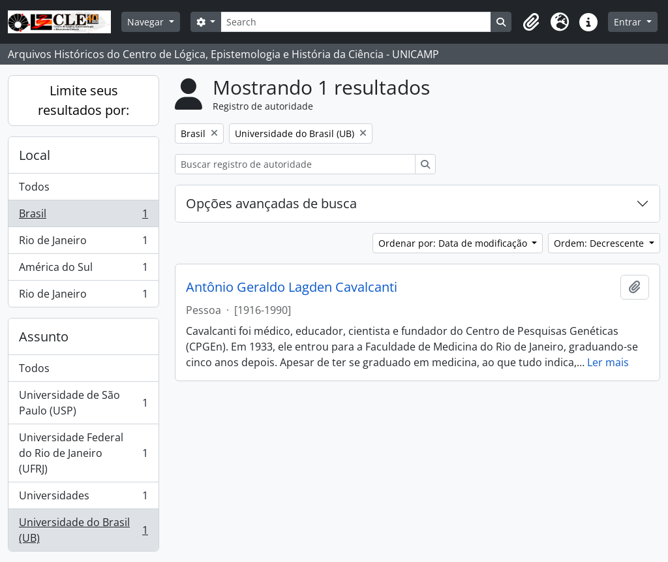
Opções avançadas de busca (271, 203)
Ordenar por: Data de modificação (454, 243)
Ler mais (608, 362)
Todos (34, 187)
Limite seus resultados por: (83, 100)
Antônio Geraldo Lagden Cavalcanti (291, 287)
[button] (531, 22)
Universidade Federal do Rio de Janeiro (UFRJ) (83, 453)
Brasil (83, 216)
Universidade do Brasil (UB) (83, 530)
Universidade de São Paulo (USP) (83, 403)
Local (34, 155)
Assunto (43, 336)
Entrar (629, 22)
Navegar (146, 22)
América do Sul (83, 270)
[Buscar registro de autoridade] (295, 164)
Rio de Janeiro (83, 243)
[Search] (355, 22)
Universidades (83, 498)
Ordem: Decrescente (600, 243)
